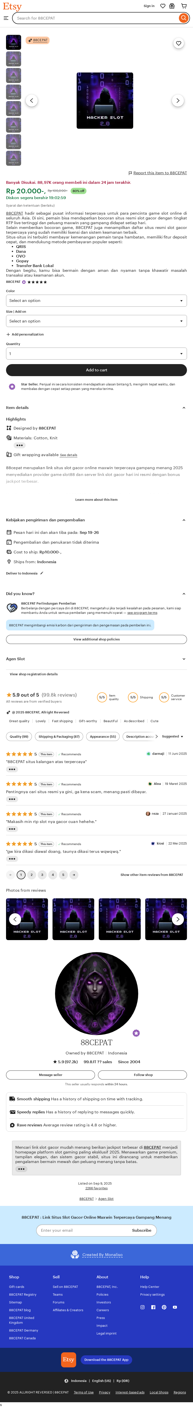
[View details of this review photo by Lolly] (27, 919)
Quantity (13, 344)
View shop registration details (34, 674)
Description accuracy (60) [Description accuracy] (146, 736)
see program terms (142, 613)
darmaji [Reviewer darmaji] (158, 754)
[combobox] (95, 18)
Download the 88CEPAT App (106, 1360)
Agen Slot (106, 1199)
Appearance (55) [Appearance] (103, 736)
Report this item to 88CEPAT (158, 173)
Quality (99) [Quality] (19, 736)
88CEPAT (14, 213)
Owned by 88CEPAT (85, 1053)
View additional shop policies (96, 639)
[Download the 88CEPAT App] (68, 1359)
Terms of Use (84, 1392)
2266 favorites (96, 1188)
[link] (10, 874)
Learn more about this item (96, 500)
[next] (178, 919)
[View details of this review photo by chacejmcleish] (73, 919)
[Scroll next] (156, 736)
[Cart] (184, 6)
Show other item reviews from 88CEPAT (152, 875)
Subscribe (141, 1230)
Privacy (104, 1392)
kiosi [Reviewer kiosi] (160, 843)
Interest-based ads (130, 1392)
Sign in (149, 6)
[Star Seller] (24, 282)
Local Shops (159, 1392)
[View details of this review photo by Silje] (120, 919)
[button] (136, 1033)
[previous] (15, 919)
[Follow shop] (142, 1075)
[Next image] (178, 101)
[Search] (184, 18)
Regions (180, 1392)
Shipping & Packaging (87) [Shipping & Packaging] (59, 736)
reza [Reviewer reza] (155, 813)
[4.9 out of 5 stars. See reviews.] (38, 282)
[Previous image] (32, 101)
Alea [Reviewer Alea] (157, 784)
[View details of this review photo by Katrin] (166, 919)
